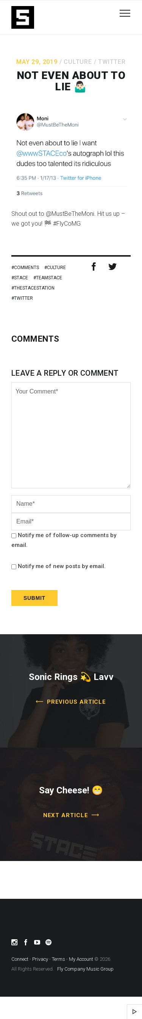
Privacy (40, 959)
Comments (26, 267)
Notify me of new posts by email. (62, 566)
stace (21, 277)
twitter (23, 298)
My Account (81, 959)
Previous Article (76, 701)
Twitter (112, 61)
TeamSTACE (49, 277)
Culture (78, 61)
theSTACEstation (34, 288)
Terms (58, 959)
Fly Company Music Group (85, 969)
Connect (19, 959)
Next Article (65, 815)
